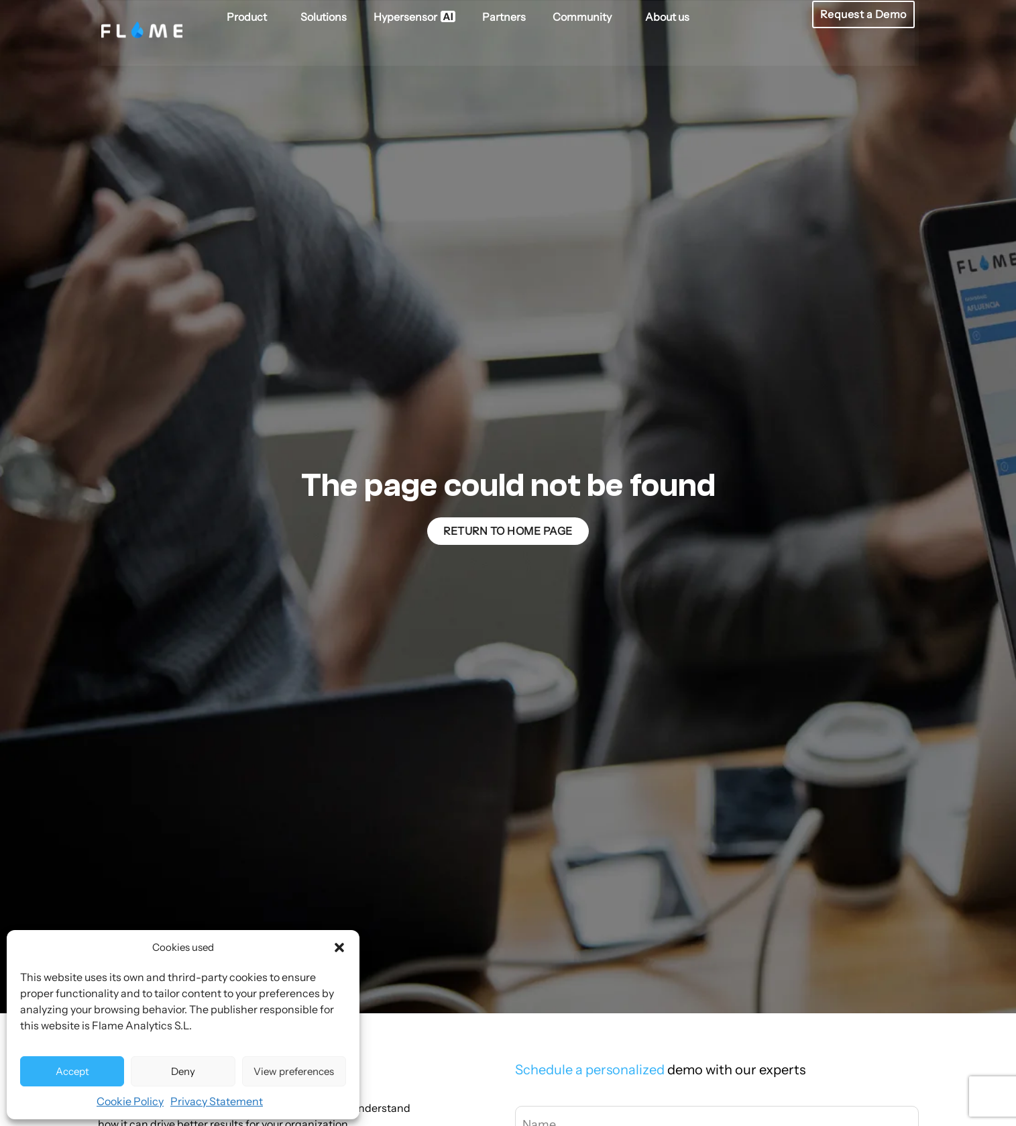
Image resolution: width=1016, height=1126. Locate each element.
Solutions (323, 16)
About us (666, 16)
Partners (503, 16)
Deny (183, 1071)
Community (585, 16)
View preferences (293, 1071)
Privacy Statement (216, 1101)
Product (249, 16)
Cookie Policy (130, 1101)
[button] (339, 947)
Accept (72, 1071)
